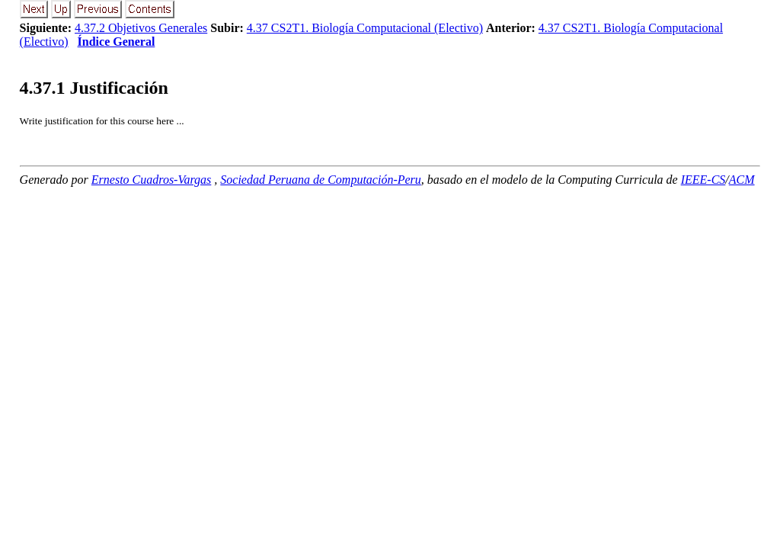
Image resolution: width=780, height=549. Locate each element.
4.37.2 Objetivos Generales (141, 27)
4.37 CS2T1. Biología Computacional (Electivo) (365, 27)
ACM (742, 179)
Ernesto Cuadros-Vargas (151, 179)
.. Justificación (94, 88)
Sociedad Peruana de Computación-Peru (320, 179)
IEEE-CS (703, 179)
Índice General (116, 41)
